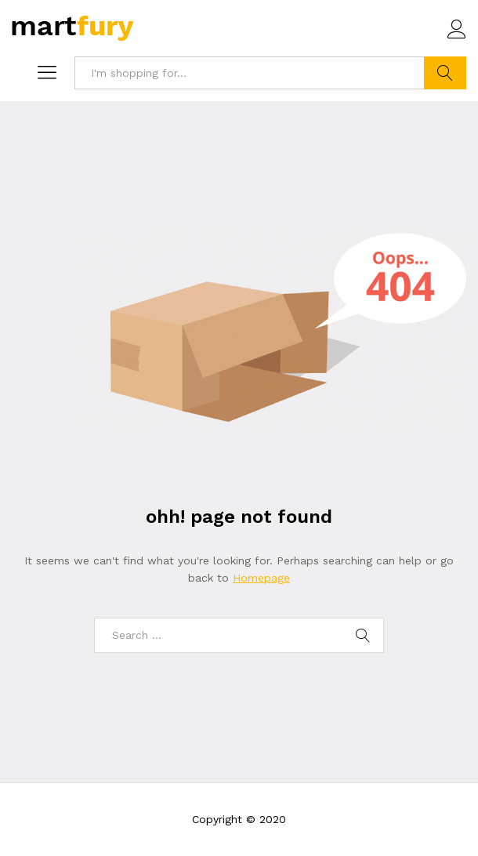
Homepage (261, 577)
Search (445, 72)
